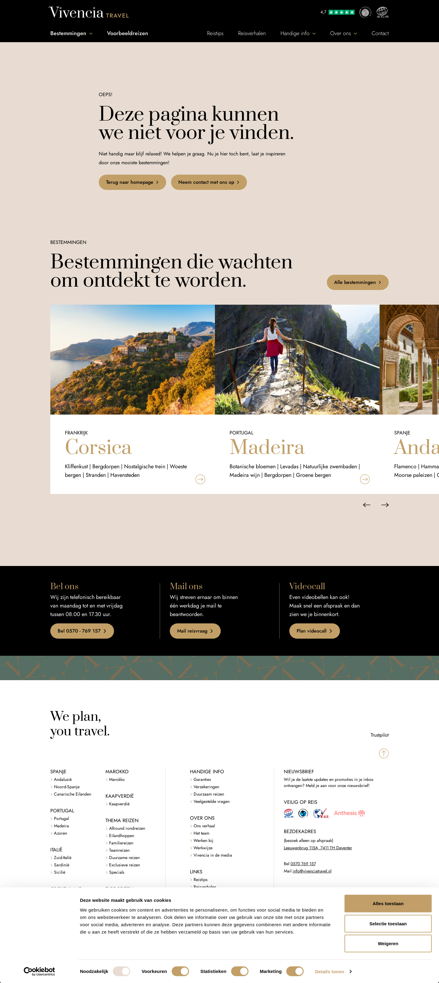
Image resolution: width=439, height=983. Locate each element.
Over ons (343, 33)
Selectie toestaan (388, 923)
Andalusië (63, 779)
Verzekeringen (206, 787)
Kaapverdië (119, 804)
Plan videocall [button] (315, 630)
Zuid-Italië (62, 858)
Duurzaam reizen (209, 794)
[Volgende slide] (385, 505)
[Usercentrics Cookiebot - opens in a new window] (39, 971)
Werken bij (203, 840)
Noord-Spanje (67, 787)
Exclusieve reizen (124, 865)
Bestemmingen (71, 33)
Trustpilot (380, 735)
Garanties (202, 779)
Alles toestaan (388, 902)
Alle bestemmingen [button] (357, 282)
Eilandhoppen (121, 836)
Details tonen (329, 971)
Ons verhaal (204, 826)
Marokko (117, 779)
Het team (201, 833)
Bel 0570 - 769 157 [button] (82, 630)
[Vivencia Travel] (88, 12)
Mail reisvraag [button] (195, 630)
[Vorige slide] (366, 505)
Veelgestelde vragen (212, 801)
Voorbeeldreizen (127, 33)
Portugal (61, 819)
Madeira (61, 826)
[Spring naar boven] (384, 753)
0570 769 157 (303, 864)
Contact (380, 33)
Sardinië (61, 865)
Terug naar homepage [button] (132, 182)
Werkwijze (203, 848)
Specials (116, 872)
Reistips (215, 33)
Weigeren (388, 942)
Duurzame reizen (124, 858)
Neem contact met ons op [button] (209, 182)
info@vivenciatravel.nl (312, 871)
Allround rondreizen (127, 828)
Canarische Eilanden (72, 794)
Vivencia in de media (213, 855)
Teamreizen (119, 850)
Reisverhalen (252, 33)
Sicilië (59, 872)
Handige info (298, 33)
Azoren (60, 833)
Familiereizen (121, 843)
